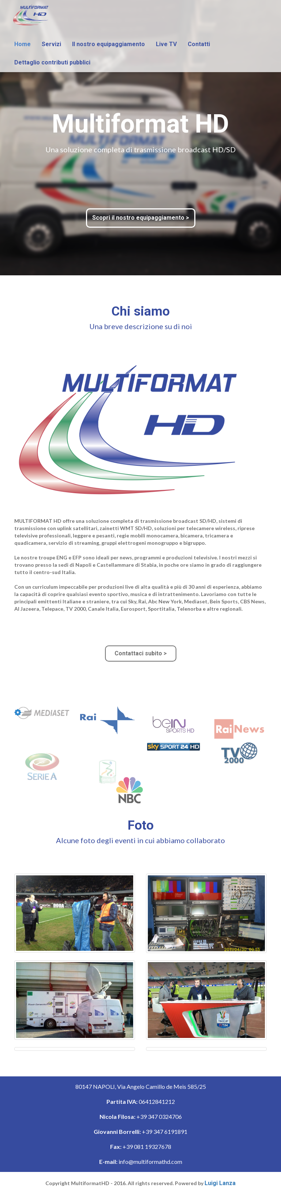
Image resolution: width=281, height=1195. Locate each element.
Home (22, 44)
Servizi (51, 44)
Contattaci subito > (141, 653)
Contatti (199, 44)
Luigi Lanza (220, 1183)
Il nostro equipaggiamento (108, 44)
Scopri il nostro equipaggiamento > (140, 217)
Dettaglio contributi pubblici (52, 62)
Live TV (166, 44)
